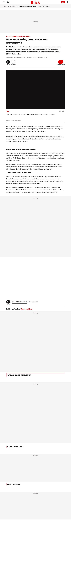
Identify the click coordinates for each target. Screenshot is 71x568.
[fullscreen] (35, 89)
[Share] (8, 62)
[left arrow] (63, 111)
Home (5, 6)
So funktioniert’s (33, 301)
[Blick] (35, 2)
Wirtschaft (13, 6)
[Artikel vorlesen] (13, 62)
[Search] (8, 2)
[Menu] (3, 2)
